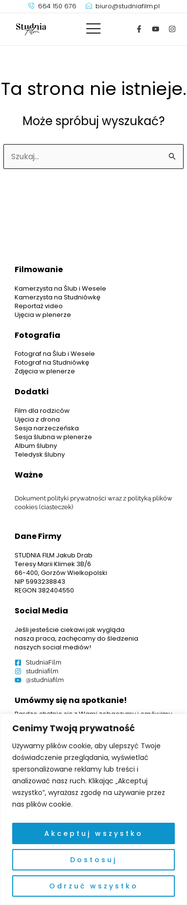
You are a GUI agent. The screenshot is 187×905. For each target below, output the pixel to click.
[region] (93, 809)
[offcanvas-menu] (93, 29)
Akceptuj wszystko (93, 833)
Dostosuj (93, 860)
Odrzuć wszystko (93, 886)
